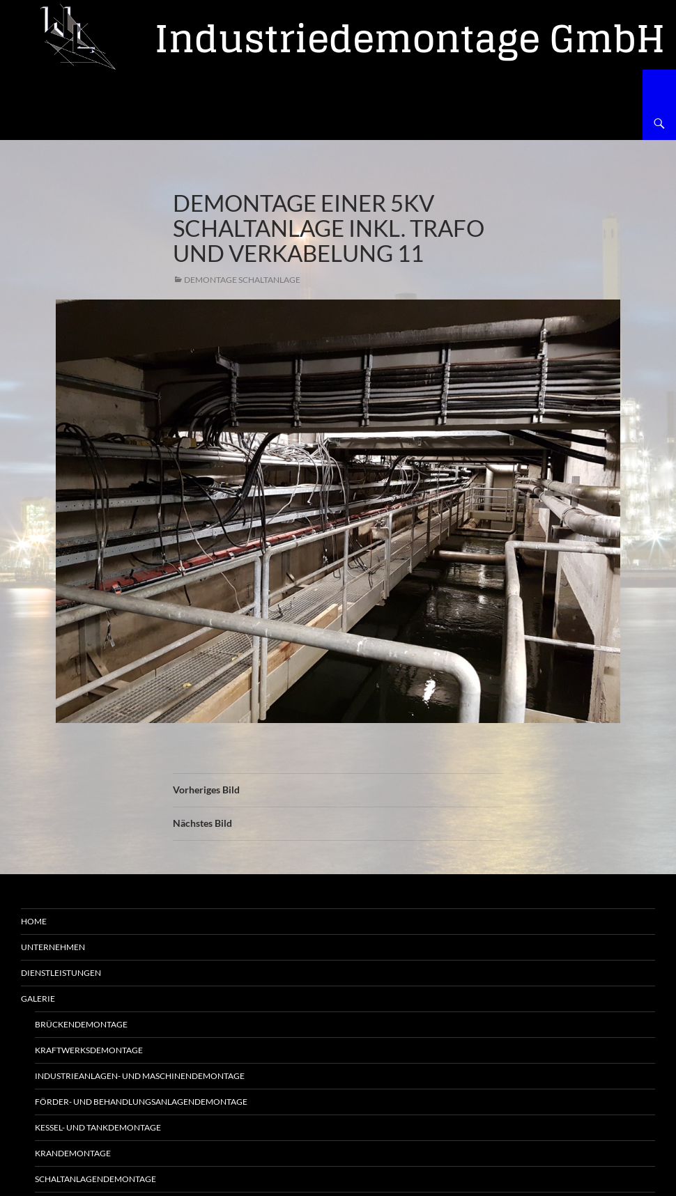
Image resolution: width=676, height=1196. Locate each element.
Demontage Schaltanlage (242, 279)
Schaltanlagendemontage (95, 1179)
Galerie (38, 998)
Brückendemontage (81, 1024)
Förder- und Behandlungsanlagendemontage (141, 1101)
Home (34, 921)
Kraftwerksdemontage (89, 1050)
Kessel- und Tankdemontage (98, 1127)
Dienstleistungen (61, 973)
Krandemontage (73, 1153)
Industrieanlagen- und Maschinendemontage (140, 1076)
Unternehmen (53, 947)
